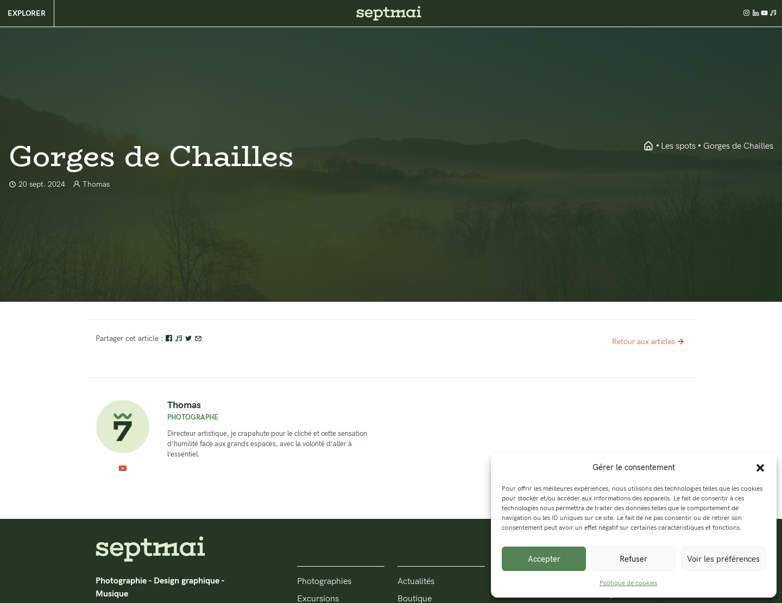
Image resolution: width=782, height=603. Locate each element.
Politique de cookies (628, 583)
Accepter (544, 559)
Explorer (27, 13)
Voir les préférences (723, 559)
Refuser (633, 559)
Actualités (416, 581)
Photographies (324, 581)
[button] (760, 467)
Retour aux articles (649, 341)
